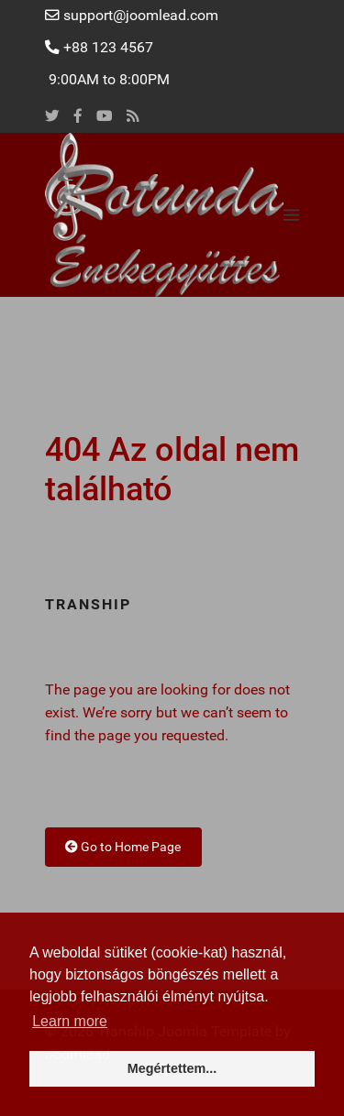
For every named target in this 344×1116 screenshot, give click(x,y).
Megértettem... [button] (172, 1068)
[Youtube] (104, 116)
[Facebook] (78, 116)
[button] (291, 214)
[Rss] (133, 116)
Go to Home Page (123, 846)
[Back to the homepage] (164, 215)
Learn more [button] (69, 1021)
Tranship (88, 604)
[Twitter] (52, 116)
